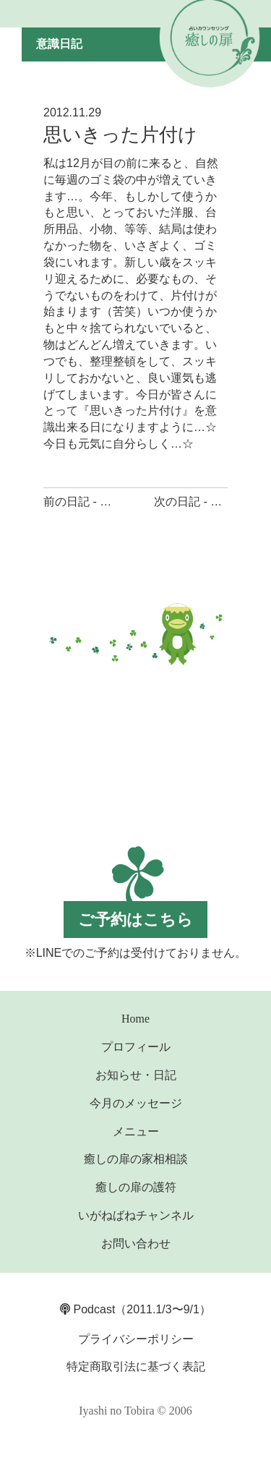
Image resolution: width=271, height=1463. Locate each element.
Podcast (87, 1309)
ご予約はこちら (135, 919)
